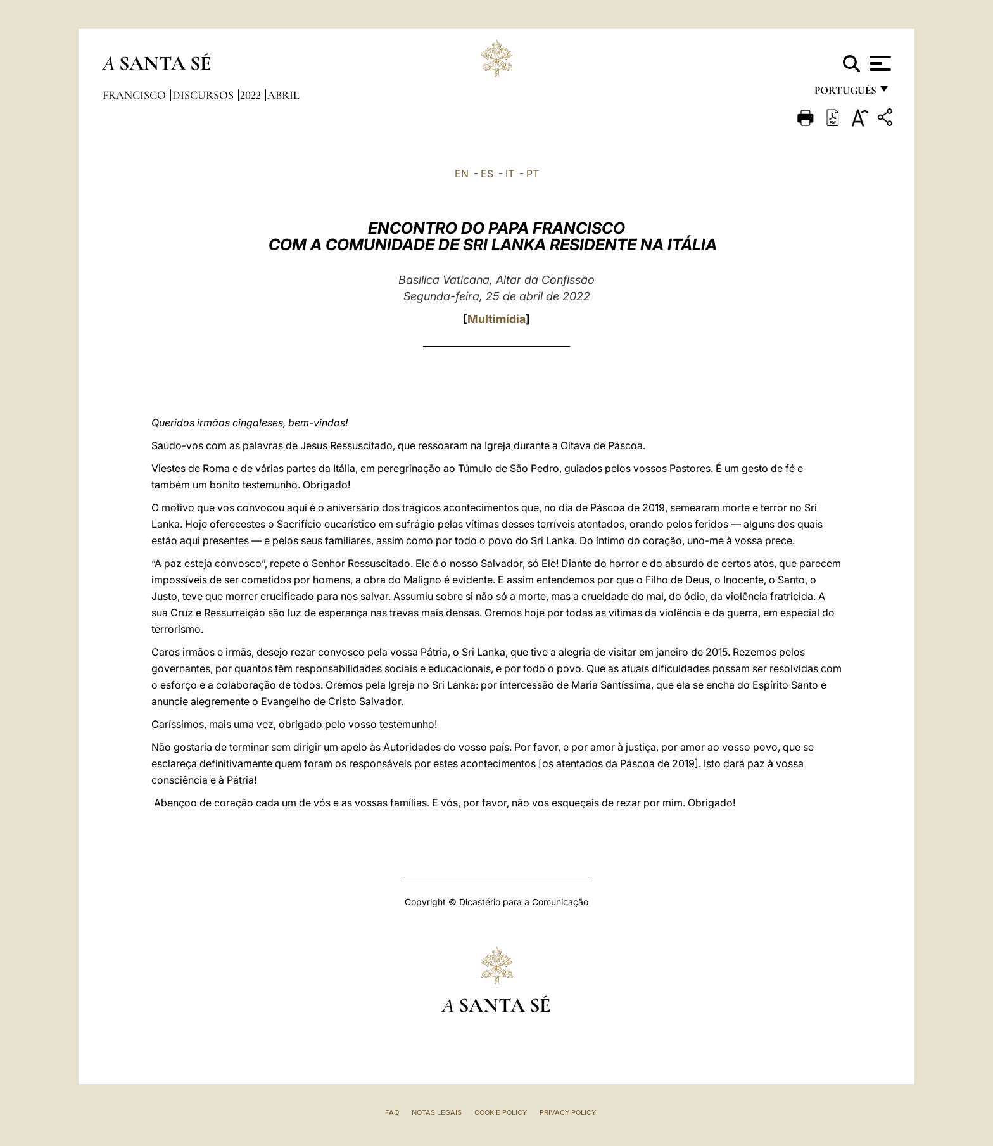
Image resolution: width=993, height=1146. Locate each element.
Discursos (204, 95)
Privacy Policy (568, 1112)
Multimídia (496, 319)
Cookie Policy (500, 1112)
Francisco (135, 95)
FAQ (392, 1112)
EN (462, 173)
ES (487, 173)
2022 (251, 95)
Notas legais (437, 1112)
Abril (283, 95)
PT (532, 173)
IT (509, 173)
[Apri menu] (878, 63)
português (844, 93)
